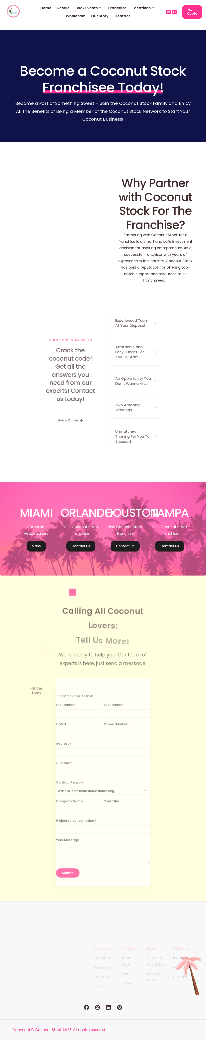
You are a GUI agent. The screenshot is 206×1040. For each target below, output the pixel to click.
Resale (63, 7)
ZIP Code (64, 768)
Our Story (99, 15)
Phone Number (116, 729)
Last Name (113, 710)
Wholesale (75, 15)
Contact (122, 15)
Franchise (117, 7)
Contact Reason (70, 787)
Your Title (111, 806)
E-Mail (62, 729)
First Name (65, 710)
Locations (143, 7)
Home (45, 7)
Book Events (88, 7)
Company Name (70, 806)
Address (63, 749)
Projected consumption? (76, 826)
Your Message (67, 845)
